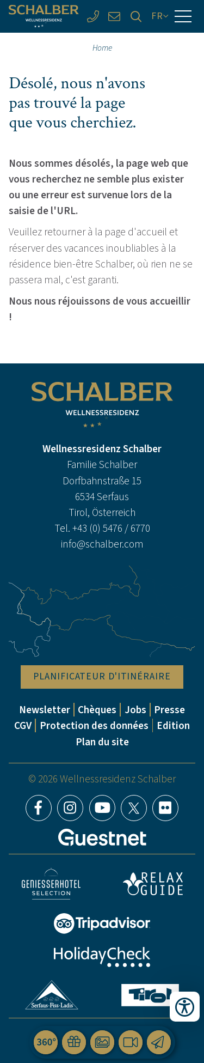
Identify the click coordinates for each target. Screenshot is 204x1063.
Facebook (39, 808)
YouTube (102, 808)
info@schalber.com (102, 544)
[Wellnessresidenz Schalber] (44, 16)
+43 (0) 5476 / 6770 (111, 528)
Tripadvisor (102, 923)
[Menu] (183, 16)
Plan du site (102, 742)
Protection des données (94, 725)
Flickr (165, 808)
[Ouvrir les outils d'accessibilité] (185, 1007)
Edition (173, 725)
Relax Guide (153, 883)
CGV (23, 725)
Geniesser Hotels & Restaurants (51, 884)
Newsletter (44, 709)
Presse (169, 709)
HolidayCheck (102, 957)
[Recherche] (135, 16)
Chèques (97, 709)
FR (157, 15)
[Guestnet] (102, 837)
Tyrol (150, 995)
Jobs (135, 709)
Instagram (70, 808)
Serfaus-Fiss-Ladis (51, 995)
